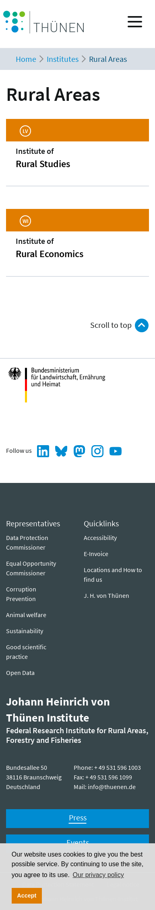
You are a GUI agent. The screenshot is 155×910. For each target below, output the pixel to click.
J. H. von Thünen (106, 595)
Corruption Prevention (21, 594)
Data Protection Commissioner (27, 542)
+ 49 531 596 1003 (117, 767)
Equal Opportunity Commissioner (31, 568)
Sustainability (24, 631)
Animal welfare (26, 615)
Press (78, 817)
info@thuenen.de (112, 787)
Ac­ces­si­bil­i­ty (100, 538)
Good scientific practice (26, 652)
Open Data (20, 673)
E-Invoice (96, 554)
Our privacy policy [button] (98, 874)
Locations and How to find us (113, 574)
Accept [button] (26, 895)
